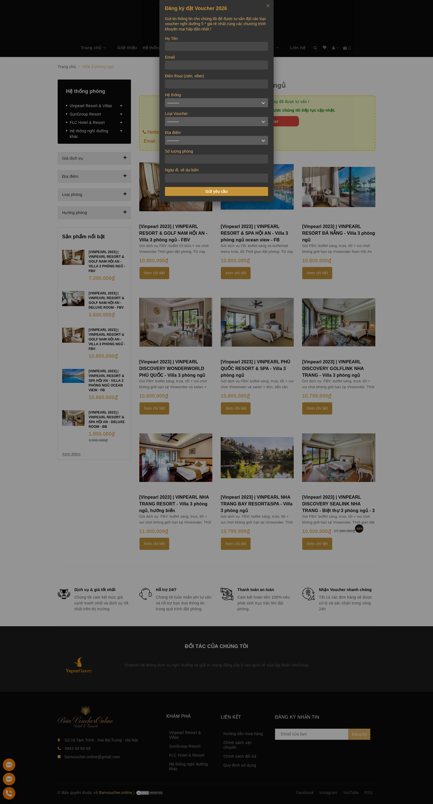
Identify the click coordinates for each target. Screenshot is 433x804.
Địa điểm (173, 132)
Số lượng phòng (179, 151)
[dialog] (216, 100)
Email (170, 57)
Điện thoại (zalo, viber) (184, 76)
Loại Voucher (176, 113)
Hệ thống (173, 95)
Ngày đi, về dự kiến (182, 170)
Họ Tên (171, 38)
